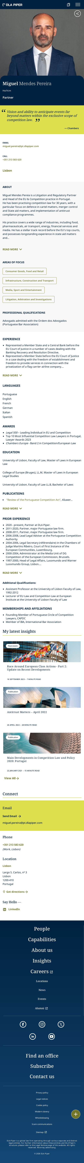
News (42, 990)
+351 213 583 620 (12, 159)
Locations (42, 981)
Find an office (42, 1055)
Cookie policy (42, 1105)
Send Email (10, 816)
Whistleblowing (42, 1117)
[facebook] (23, 1024)
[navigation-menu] (77, 4)
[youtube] (51, 1036)
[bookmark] (68, 4)
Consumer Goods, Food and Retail (25, 271)
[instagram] (42, 1024)
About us (42, 950)
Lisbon (7, 170)
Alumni (39, 1008)
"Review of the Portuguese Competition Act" (33, 500)
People (42, 928)
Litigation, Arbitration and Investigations (29, 299)
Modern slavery (42, 1111)
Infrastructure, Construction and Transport (30, 280)
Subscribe (42, 1066)
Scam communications (42, 1124)
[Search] (60, 4)
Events (42, 999)
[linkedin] (32, 1036)
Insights (42, 960)
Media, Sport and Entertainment (24, 289)
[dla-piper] (12, 4)
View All (11, 778)
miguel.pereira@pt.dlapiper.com (21, 146)
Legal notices (42, 1099)
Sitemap (39, 1132)
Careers (39, 971)
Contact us (42, 1076)
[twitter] (61, 1024)
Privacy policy (42, 1092)
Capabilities (42, 939)
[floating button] (75, 1114)
